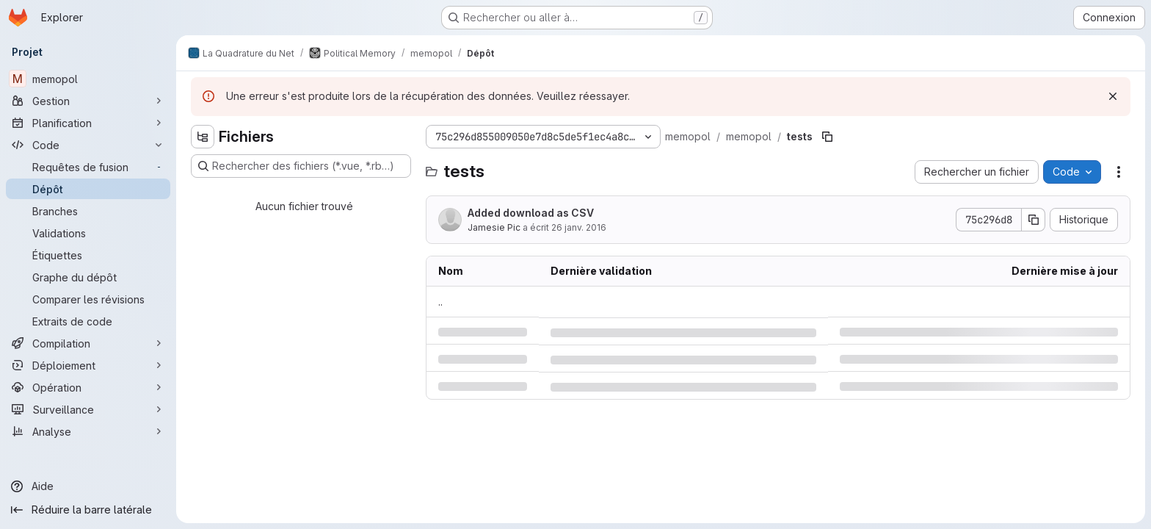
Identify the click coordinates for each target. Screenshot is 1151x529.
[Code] (88, 144)
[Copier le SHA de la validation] (1033, 219)
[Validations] (88, 233)
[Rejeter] (1113, 96)
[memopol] (88, 78)
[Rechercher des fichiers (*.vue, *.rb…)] (301, 166)
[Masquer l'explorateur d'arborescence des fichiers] (202, 136)
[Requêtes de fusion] (88, 166)
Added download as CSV (531, 212)
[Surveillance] (88, 409)
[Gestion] (88, 100)
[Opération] (88, 387)
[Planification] (88, 122)
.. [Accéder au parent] (440, 301)
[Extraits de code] (88, 321)
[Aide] (88, 486)
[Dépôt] (88, 189)
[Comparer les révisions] (88, 299)
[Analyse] (88, 431)
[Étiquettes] (88, 255)
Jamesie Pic (494, 227)
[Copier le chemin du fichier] (827, 136)
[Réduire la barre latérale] (88, 510)
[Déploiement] (88, 365)
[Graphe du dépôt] (88, 277)
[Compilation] (88, 343)
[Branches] (88, 211)
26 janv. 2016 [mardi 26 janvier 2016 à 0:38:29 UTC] (578, 227)
